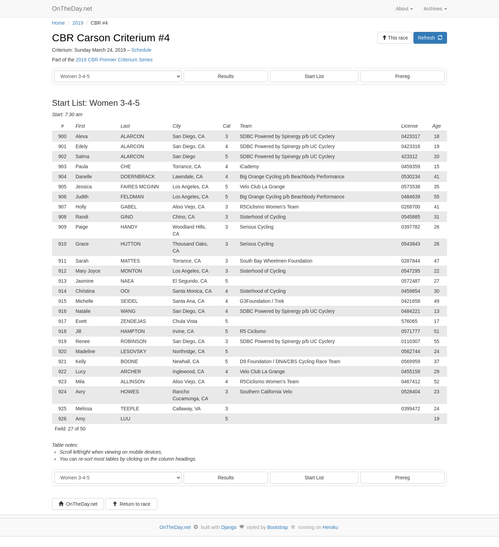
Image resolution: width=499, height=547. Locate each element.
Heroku (330, 527)
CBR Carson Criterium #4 (111, 37)
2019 (77, 23)
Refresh (430, 38)
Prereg (402, 76)
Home (58, 23)
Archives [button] (435, 8)
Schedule (141, 50)
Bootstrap (277, 527)
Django (228, 527)
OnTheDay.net (73, 8)
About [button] (404, 8)
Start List (314, 76)
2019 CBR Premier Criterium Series (114, 59)
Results (226, 76)
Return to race (131, 504)
